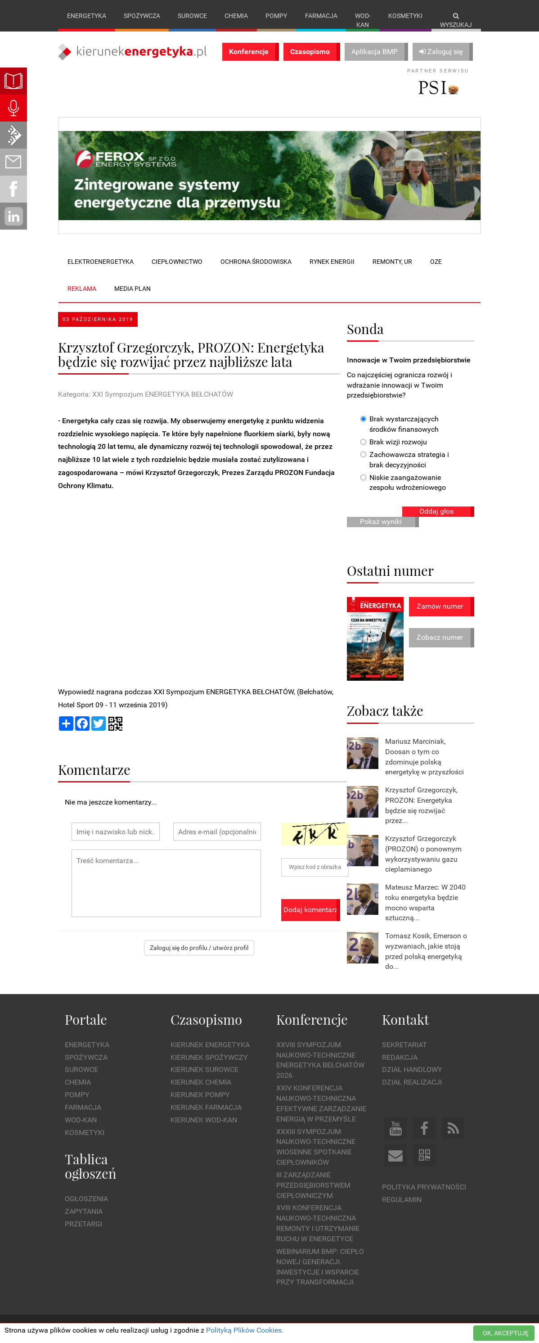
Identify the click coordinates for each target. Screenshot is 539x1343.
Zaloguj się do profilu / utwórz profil (199, 947)
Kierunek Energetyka (210, 1044)
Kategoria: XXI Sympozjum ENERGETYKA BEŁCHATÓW (145, 394)
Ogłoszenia (86, 1198)
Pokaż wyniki (381, 521)
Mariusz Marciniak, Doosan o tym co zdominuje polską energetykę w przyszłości (424, 757)
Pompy (276, 15)
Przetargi (83, 1224)
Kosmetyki (405, 15)
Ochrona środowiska (256, 261)
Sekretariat (404, 1044)
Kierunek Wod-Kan (204, 1120)
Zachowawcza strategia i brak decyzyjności (404, 459)
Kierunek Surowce (204, 1069)
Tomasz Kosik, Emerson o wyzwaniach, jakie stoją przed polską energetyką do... (426, 951)
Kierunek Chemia (201, 1082)
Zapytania (84, 1211)
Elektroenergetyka (100, 261)
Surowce (192, 15)
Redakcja (400, 1057)
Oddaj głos (436, 511)
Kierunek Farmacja (206, 1107)
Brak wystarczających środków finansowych (399, 424)
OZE (436, 261)
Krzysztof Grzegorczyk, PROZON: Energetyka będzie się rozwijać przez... (421, 805)
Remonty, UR (392, 261)
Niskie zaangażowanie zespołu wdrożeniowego (403, 482)
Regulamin (402, 1199)
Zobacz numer (440, 637)
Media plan (132, 288)
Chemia (236, 15)
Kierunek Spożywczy (209, 1057)
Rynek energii (332, 261)
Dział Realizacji (412, 1082)
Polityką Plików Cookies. (244, 1330)
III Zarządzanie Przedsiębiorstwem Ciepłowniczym (313, 1185)
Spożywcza (142, 15)
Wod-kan (363, 20)
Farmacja (321, 15)
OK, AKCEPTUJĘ (506, 1333)
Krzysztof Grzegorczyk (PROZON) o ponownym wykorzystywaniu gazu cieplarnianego (423, 854)
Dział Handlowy (412, 1069)
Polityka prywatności (424, 1187)
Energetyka (86, 15)
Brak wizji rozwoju (393, 442)
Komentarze (94, 769)
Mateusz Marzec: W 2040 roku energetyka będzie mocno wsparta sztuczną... (425, 902)
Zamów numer (440, 606)
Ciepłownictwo (177, 261)
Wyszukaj (456, 20)
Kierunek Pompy (200, 1094)
